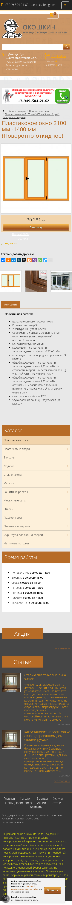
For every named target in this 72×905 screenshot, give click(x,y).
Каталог (25, 798)
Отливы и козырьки (36, 526)
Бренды (42, 798)
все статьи (60, 781)
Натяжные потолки (36, 543)
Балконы (36, 457)
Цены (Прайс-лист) (18, 803)
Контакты (36, 807)
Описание (10, 304)
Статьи (56, 803)
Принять (52, 890)
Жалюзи (36, 483)
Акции (41, 803)
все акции (61, 648)
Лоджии (36, 466)
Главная (9, 798)
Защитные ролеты (36, 492)
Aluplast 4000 (20, 234)
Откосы (36, 509)
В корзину (36, 227)
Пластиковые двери (36, 449)
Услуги (58, 798)
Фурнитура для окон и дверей (36, 535)
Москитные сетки (36, 500)
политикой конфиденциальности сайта (24, 887)
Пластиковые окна (39, 111)
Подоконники (36, 517)
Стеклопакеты (36, 474)
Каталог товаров (17, 111)
